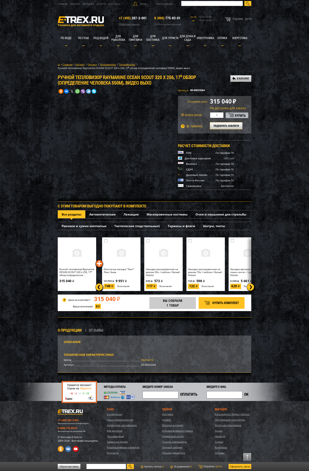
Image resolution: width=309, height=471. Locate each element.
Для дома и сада (187, 38)
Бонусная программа (228, 425)
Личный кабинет (172, 447)
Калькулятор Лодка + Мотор (232, 414)
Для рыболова (118, 38)
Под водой (100, 38)
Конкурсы (221, 447)
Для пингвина (135, 38)
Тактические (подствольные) (137, 226)
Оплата (101, 4)
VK (68, 449)
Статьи (219, 442)
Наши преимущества (120, 420)
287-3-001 (133, 18)
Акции (218, 431)
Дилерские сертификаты (122, 425)
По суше (83, 38)
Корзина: (210, 466)
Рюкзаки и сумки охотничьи (84, 226)
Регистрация (164, 4)
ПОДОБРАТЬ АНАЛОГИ (226, 126)
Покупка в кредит (172, 425)
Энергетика (239, 38)
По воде (66, 38)
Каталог (75, 4)
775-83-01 (167, 18)
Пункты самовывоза (174, 442)
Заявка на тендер (117, 442)
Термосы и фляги (181, 226)
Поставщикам (115, 436)
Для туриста (170, 38)
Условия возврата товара (177, 431)
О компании (114, 414)
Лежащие (131, 214)
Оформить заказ (240, 466)
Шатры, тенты (214, 226)
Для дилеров (114, 431)
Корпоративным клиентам (123, 447)
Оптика (222, 38)
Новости (220, 436)
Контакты (114, 4)
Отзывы (219, 453)
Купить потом (191, 114)
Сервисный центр (173, 436)
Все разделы (71, 214)
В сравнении (181, 466)
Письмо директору (173, 453)
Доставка (88, 4)
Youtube (76, 449)
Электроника (205, 38)
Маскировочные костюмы (167, 214)
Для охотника (152, 38)
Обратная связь (69, 466)
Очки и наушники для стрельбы (220, 214)
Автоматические (102, 214)
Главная (63, 4)
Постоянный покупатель (230, 420)
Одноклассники (61, 449)
